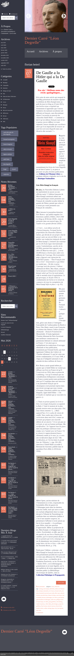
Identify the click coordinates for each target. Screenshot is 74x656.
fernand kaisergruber (9, 135)
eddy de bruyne (7, 145)
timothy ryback (39, 608)
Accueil (30, 51)
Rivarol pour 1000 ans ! (12, 262)
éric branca (51, 591)
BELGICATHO (7, 566)
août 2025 (3, 65)
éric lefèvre (55, 597)
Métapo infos (11, 554)
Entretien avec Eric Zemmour (8, 570)
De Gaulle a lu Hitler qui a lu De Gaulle (50, 76)
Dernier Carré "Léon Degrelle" (42, 40)
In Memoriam (6, 97)
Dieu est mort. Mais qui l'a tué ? (9, 547)
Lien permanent (40, 586)
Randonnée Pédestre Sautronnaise (6, 561)
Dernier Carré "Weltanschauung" (9, 316)
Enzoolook (11, 443)
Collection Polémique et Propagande (50, 575)
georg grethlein (52, 601)
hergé (4, 165)
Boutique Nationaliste (46, 178)
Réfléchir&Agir (5, 325)
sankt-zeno (53, 599)
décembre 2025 (5, 55)
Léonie (10, 367)
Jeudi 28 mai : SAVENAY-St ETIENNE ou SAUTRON (8, 558)
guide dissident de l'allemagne (43, 599)
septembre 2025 (5, 63)
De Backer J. (12, 459)
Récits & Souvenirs (7, 107)
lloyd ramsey (44, 606)
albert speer (57, 593)
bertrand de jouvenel (44, 593)
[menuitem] (31, 51)
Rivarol (3, 328)
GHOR (16, 533)
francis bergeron (7, 140)
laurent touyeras (51, 606)
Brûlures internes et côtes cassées (9, 565)
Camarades (5, 84)
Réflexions (5, 110)
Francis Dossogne (11, 383)
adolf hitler (6, 155)
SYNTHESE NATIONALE (8, 571)
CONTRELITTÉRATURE (9, 549)
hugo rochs (54, 608)
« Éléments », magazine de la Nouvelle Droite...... (13, 284)
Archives (43, 51)
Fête (4, 92)
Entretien (5, 87)
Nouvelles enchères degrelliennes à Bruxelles (13, 241)
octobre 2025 (4, 60)
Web (4, 117)
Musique (5, 102)
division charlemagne (47, 597)
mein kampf (46, 588)
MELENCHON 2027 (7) (7, 542)
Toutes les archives (6, 69)
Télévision (5, 115)
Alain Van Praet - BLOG (7, 544)
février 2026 (4, 50)
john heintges (55, 604)
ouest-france (59, 595)
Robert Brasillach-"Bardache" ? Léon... (12, 183)
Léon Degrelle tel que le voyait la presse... (12, 217)
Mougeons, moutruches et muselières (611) (7, 575)
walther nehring (47, 608)
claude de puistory (40, 604)
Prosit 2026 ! (12, 272)
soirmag (41, 588)
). (64, 575)
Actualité (5, 79)
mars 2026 (3, 47)
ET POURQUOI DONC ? (7, 577)
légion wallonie (7, 150)
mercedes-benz (44, 595)
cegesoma (6, 170)
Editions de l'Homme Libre (49, 174)
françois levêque (52, 595)
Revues (4, 112)
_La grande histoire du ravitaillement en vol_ (6, 532)
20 (9, 354)
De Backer (11, 429)
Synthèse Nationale (6, 330)
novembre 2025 (5, 58)
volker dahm (48, 604)
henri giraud (60, 608)
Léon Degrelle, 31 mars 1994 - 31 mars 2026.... (13, 229)
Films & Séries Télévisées (9, 94)
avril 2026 (3, 45)
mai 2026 (3, 42)
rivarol (14, 165)
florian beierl (59, 606)
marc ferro (38, 610)
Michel (10, 397)
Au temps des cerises (8, 583)
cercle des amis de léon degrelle (8, 129)
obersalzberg (59, 601)
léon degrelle (7, 160)
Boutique (5, 82)
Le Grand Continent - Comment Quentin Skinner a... (9, 581)
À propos (57, 51)
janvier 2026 (4, 52)
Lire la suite (13, 33)
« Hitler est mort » (11, 205)
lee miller (46, 601)
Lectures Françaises (6, 323)
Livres (4, 100)
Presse (4, 105)
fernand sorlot (58, 591)
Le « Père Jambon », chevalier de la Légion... (12, 252)
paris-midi (51, 593)
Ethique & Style (7, 89)
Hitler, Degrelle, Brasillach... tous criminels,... (12, 196)
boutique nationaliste (44, 591)
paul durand (61, 597)
